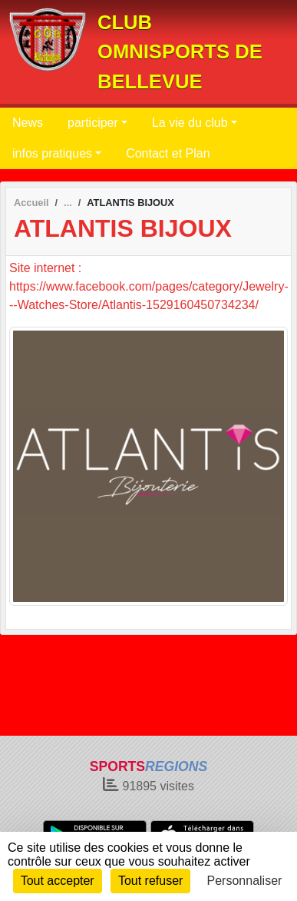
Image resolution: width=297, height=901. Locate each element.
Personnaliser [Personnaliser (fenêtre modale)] (244, 880)
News (27, 122)
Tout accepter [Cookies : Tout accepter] (57, 880)
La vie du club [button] (190, 122)
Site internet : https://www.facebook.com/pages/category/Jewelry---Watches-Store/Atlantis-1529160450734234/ (149, 286)
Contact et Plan (168, 153)
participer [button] (93, 122)
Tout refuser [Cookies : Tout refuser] (150, 880)
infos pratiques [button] (52, 153)
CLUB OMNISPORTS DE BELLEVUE (179, 52)
